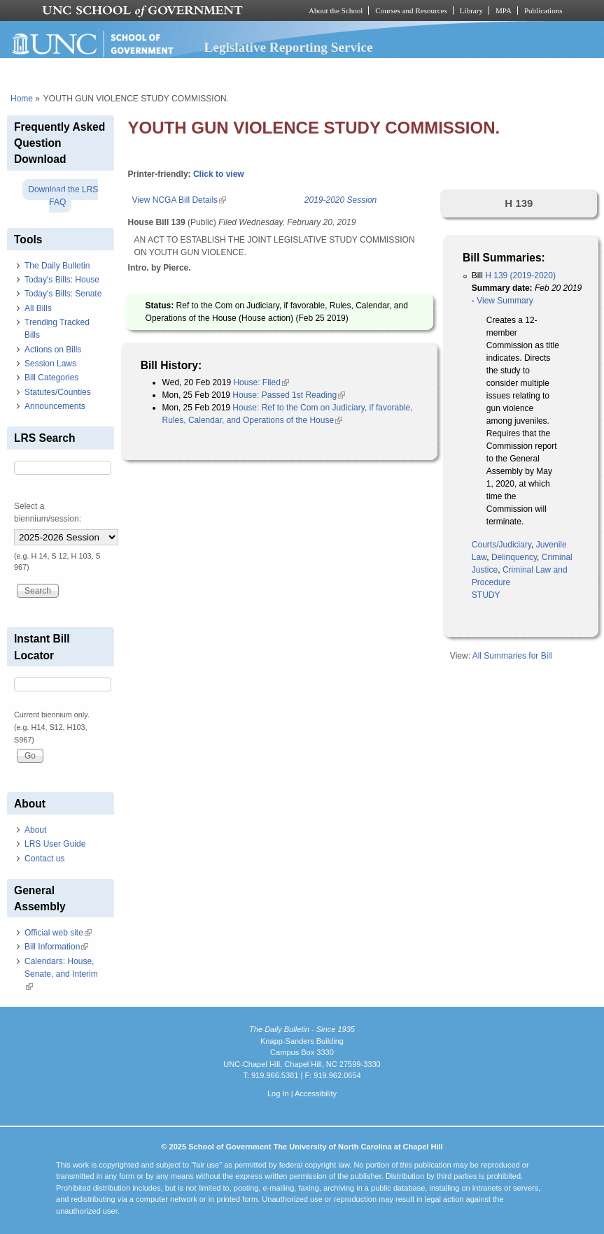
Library (471, 10)
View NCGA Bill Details (179, 200)
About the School (336, 10)
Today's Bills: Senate (62, 294)
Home (21, 98)
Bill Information (56, 947)
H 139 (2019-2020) (520, 275)
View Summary (505, 301)
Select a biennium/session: (47, 512)
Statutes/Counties (57, 392)
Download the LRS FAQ (63, 196)
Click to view (218, 174)
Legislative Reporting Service (288, 47)
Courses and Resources (411, 10)
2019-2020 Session (340, 200)
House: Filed (260, 382)
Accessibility (316, 1093)
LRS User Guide (54, 844)
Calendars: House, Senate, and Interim (61, 973)
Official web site (58, 933)
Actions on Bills (52, 349)
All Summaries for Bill (512, 656)
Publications (543, 10)
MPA (504, 10)
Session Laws (50, 363)
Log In (278, 1093)
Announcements (54, 406)
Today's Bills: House (61, 280)
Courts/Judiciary (501, 545)
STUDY (486, 595)
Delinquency (514, 557)
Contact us (44, 858)
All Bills (38, 308)
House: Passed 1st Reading (288, 395)
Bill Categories (51, 377)
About (35, 830)
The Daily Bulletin (57, 266)
